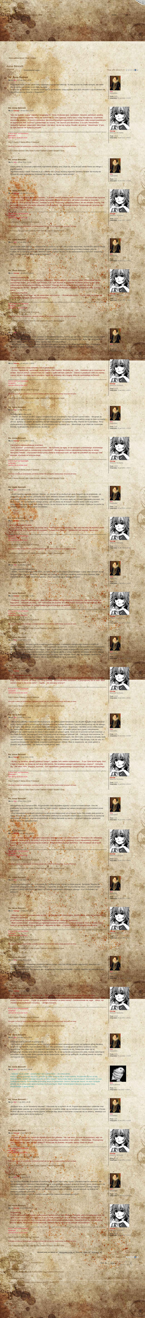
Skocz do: (103, 1263)
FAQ (26, 2)
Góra (136, 101)
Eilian (32, 150)
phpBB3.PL (53, 1282)
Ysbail (50, 150)
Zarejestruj (17, 52)
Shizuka (56, 150)
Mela (15, 1069)
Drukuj (136, 62)
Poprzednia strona (14, 1252)
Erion (62, 150)
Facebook (35, 142)
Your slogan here (50, 1301)
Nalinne (43, 150)
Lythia (37, 150)
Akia (15, 80)
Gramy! (33, 58)
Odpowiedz (13, 70)
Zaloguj (25, 52)
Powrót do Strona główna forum (19, 1261)
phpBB (38, 1300)
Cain (10, 150)
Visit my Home (130, 1309)
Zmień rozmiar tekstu (16, 2)
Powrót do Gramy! (37, 1262)
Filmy (10, 142)
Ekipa (11, 1282)
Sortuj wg (83, 1252)
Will (27, 150)
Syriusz (21, 150)
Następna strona (131, 1252)
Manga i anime (26, 142)
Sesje (27, 58)
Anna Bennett (15, 66)
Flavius (15, 150)
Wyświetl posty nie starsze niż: (56, 1252)
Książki (16, 142)
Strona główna (6, 2)
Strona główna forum (72, 38)
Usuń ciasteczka (109, 1278)
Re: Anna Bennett (18, 77)
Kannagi (16, 110)
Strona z (120, 70)
